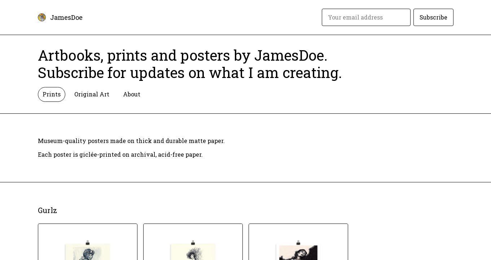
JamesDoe (66, 17)
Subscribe (433, 17)
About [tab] (131, 94)
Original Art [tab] (91, 94)
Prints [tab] (52, 94)
